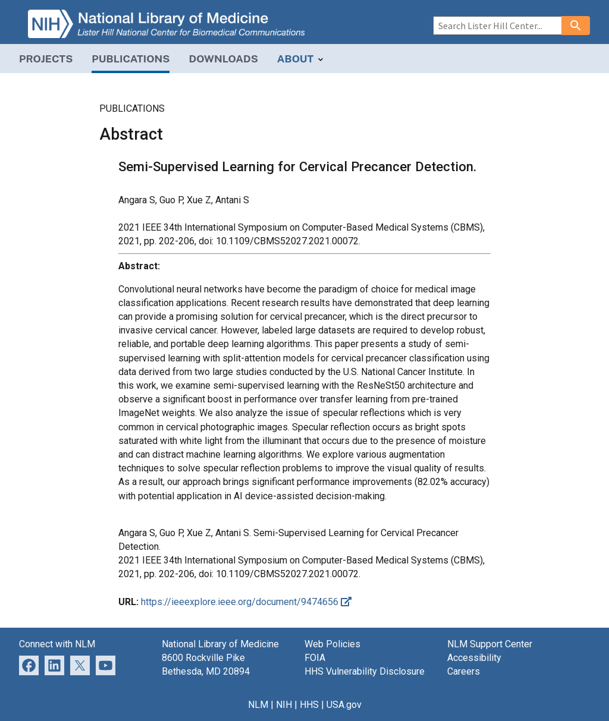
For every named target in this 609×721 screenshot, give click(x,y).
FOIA (314, 657)
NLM (258, 704)
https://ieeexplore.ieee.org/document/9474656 (246, 601)
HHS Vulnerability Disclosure (364, 671)
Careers (463, 671)
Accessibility (474, 657)
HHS (309, 704)
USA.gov (344, 704)
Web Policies (332, 644)
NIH (284, 704)
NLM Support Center (489, 644)
